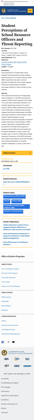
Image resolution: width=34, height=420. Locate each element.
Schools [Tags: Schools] (6, 201)
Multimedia (5, 301)
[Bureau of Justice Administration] (7, 360)
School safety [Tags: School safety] (16, 201)
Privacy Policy (5, 391)
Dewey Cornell (21, 62)
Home (2, 18)
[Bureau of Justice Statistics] (17, 361)
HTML (7, 169)
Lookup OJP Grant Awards (10, 325)
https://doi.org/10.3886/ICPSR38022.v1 (16, 183)
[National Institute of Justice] (27, 360)
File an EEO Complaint (8, 277)
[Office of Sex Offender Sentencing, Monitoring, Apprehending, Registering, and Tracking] (27, 367)
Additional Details (9, 153)
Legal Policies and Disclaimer (10, 395)
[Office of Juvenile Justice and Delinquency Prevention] (6, 367)
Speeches (5, 310)
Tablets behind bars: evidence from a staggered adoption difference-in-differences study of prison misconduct (16, 227)
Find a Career (6, 282)
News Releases (6, 306)
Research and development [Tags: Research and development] (13, 211)
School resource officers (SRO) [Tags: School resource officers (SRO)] (14, 196)
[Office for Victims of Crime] (17, 367)
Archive (4, 321)
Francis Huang (6, 64)
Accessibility (5, 378)
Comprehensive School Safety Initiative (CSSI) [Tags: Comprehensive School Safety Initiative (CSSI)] (14, 206)
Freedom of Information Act (9, 404)
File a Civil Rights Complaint (10, 269)
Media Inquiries (6, 297)
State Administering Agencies (11, 334)
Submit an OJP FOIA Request (11, 286)
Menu (30, 10)
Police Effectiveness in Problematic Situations (15, 243)
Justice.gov (4, 412)
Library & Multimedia (10, 18)
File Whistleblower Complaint (9, 383)
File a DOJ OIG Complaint (9, 273)
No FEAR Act (5, 400)
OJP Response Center (8, 329)
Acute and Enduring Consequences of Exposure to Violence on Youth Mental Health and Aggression (16, 236)
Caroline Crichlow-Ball (8, 62)
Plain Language (5, 387)
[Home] (16, 11)
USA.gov (3, 408)
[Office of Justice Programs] (3, 10)
